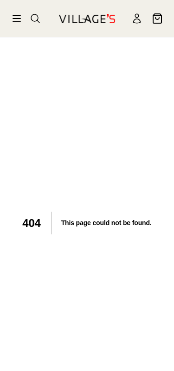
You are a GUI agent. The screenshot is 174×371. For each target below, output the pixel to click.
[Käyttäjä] (136, 18)
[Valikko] (16, 18)
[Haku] (35, 18)
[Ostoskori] (157, 18)
